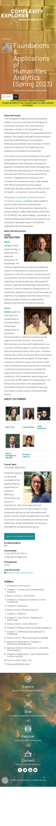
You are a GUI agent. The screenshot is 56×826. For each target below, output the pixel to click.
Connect (28, 760)
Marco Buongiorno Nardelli (10, 455)
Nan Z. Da (9, 427)
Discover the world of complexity (28, 690)
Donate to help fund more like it (20, 573)
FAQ (15, 97)
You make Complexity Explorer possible (28, 716)
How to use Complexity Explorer (19, 536)
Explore (28, 686)
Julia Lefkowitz (41, 427)
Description (7, 97)
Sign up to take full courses (28, 740)
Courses (6, 39)
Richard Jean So (26, 456)
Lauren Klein (28, 427)
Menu (52, 14)
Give (28, 712)
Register (28, 736)
